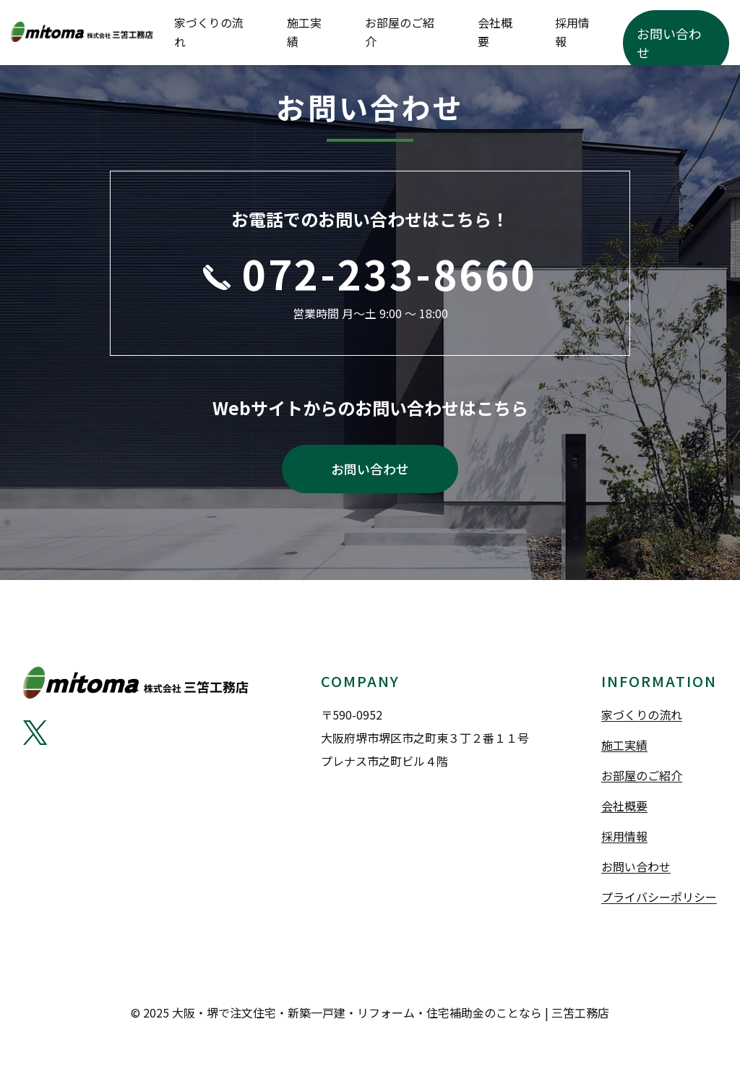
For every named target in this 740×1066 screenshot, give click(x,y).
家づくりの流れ (369, 32)
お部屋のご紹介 (502, 32)
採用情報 (620, 32)
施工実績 (436, 32)
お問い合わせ (690, 32)
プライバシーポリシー (659, 903)
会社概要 (568, 32)
